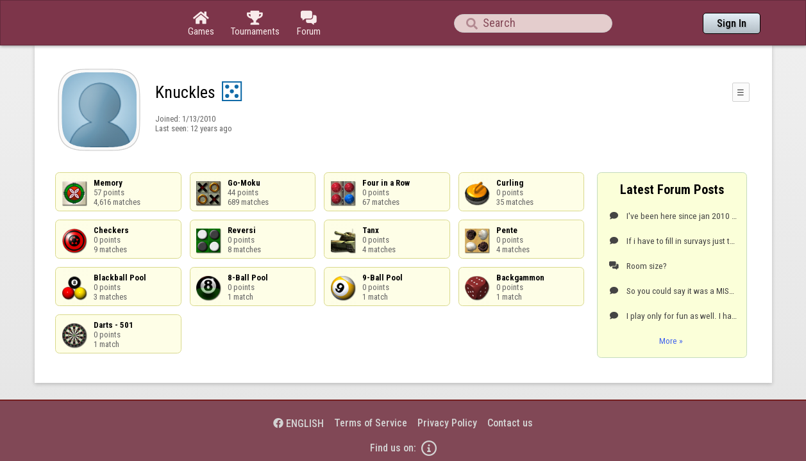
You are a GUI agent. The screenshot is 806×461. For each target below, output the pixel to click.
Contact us (510, 388)
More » (671, 305)
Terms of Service (370, 388)
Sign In (731, 23)
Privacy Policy (447, 388)
